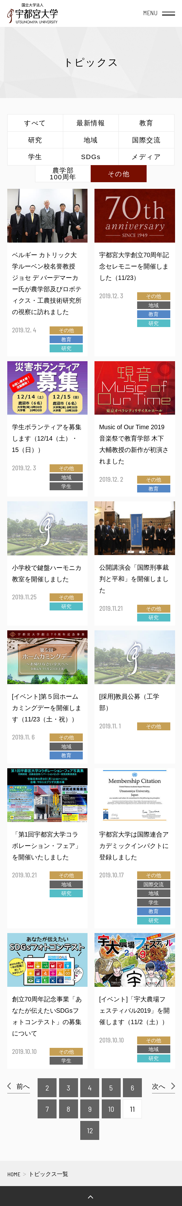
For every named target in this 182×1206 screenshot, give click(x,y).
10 (111, 1108)
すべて (35, 123)
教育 (146, 123)
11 (132, 1108)
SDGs (91, 156)
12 (90, 1130)
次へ (159, 1086)
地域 (91, 140)
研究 (35, 140)
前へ (23, 1086)
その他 (119, 173)
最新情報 (90, 123)
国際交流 (146, 140)
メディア (146, 156)
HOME (14, 1174)
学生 (35, 156)
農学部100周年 (63, 174)
